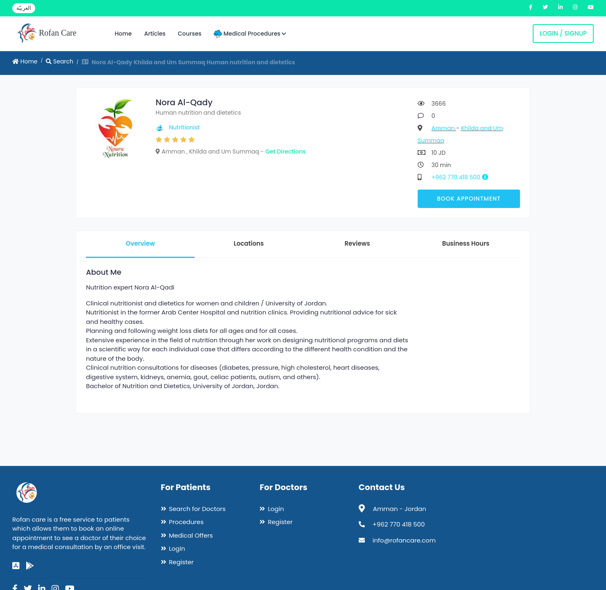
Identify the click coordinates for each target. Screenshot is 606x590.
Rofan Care (46, 33)
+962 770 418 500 (463, 177)
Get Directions (285, 151)
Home (123, 33)
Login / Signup (563, 33)
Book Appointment (469, 198)
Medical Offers (191, 535)
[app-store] (16, 566)
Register (181, 562)
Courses (189, 33)
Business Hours (465, 243)
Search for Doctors (197, 508)
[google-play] (30, 566)
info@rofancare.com (404, 540)
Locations (249, 243)
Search (59, 61)
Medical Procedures (250, 33)
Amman (444, 128)
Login (177, 548)
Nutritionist (184, 127)
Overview (140, 243)
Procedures (186, 522)
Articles (154, 33)
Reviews (357, 243)
